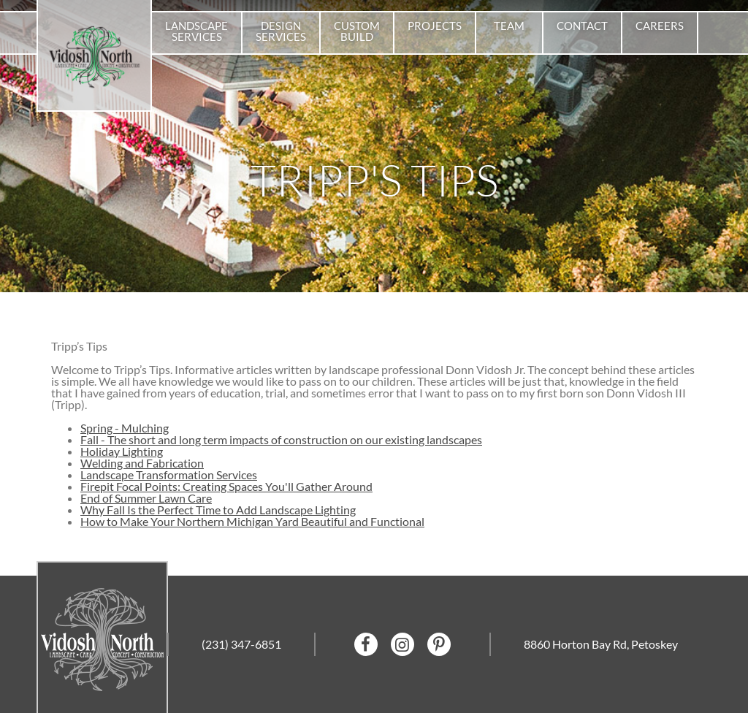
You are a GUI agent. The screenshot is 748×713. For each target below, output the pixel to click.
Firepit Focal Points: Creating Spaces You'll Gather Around (226, 486)
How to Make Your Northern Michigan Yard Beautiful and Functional (252, 521)
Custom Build (357, 31)
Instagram (402, 644)
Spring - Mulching (124, 428)
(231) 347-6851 (241, 644)
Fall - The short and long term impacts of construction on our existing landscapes (281, 439)
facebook (366, 644)
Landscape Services (196, 31)
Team (509, 25)
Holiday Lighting (121, 451)
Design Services (281, 31)
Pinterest (439, 644)
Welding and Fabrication (142, 463)
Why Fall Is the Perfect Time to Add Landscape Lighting (218, 509)
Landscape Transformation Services (168, 474)
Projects (435, 25)
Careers (660, 25)
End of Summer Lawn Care (146, 498)
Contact (582, 25)
